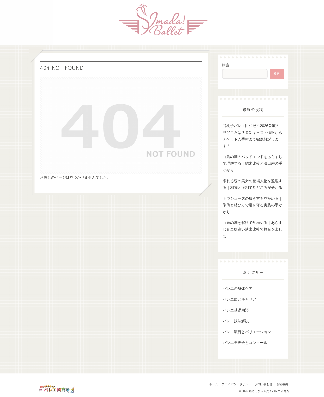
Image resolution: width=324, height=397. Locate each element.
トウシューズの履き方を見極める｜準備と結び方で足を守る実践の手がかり (252, 205)
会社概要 (282, 384)
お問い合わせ (263, 384)
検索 (225, 65)
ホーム (212, 384)
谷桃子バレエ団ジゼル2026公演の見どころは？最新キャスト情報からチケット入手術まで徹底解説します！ (252, 136)
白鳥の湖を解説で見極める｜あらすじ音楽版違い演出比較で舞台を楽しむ (252, 229)
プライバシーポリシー (235, 384)
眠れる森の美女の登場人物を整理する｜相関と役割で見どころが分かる (252, 184)
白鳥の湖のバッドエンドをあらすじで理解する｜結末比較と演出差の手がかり (252, 163)
